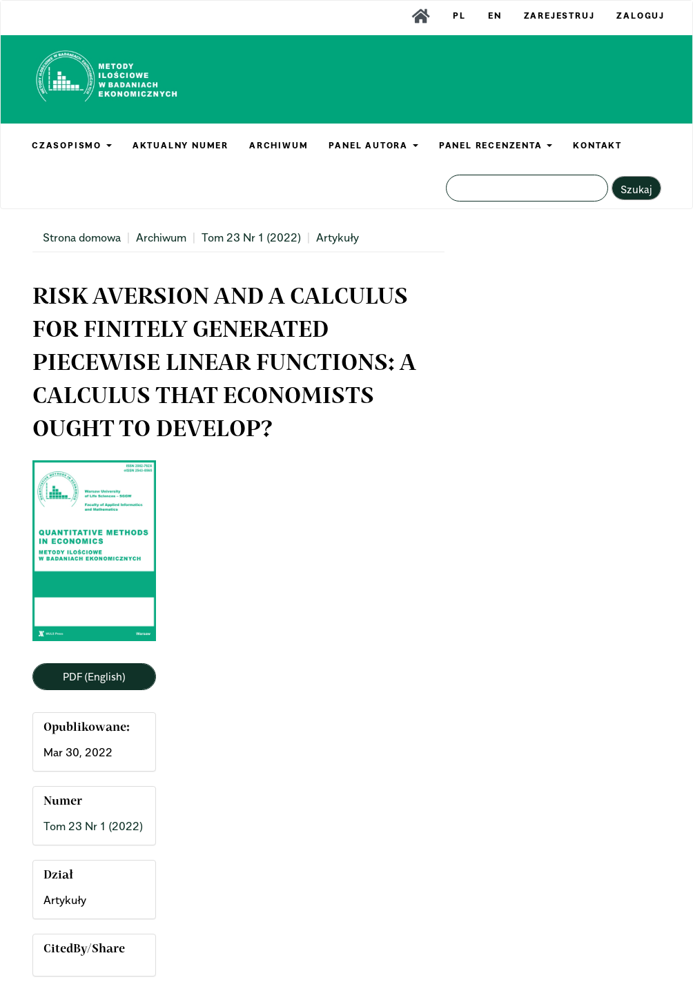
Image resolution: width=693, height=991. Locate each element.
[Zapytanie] (527, 188)
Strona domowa (82, 237)
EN (495, 15)
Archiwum (161, 237)
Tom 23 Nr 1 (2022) (251, 237)
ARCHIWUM (278, 145)
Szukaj (636, 189)
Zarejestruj (559, 15)
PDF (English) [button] (94, 676)
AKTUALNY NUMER (180, 145)
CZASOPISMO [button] (72, 145)
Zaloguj (640, 15)
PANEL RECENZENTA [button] (496, 145)
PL (459, 15)
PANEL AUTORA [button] (373, 145)
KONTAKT (597, 145)
